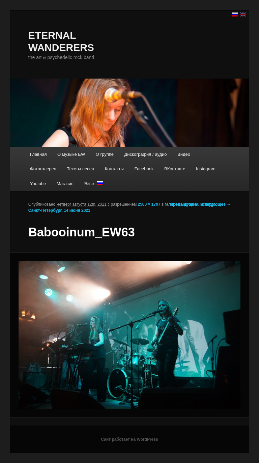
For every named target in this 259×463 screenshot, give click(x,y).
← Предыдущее (181, 204)
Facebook (143, 168)
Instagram (205, 168)
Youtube (38, 183)
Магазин (65, 183)
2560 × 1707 (149, 204)
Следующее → (216, 204)
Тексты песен (80, 168)
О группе (105, 154)
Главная (38, 154)
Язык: (93, 183)
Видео (183, 154)
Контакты (114, 168)
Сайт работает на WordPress (129, 439)
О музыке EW (71, 154)
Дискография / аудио (145, 154)
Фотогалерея (43, 168)
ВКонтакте (174, 168)
